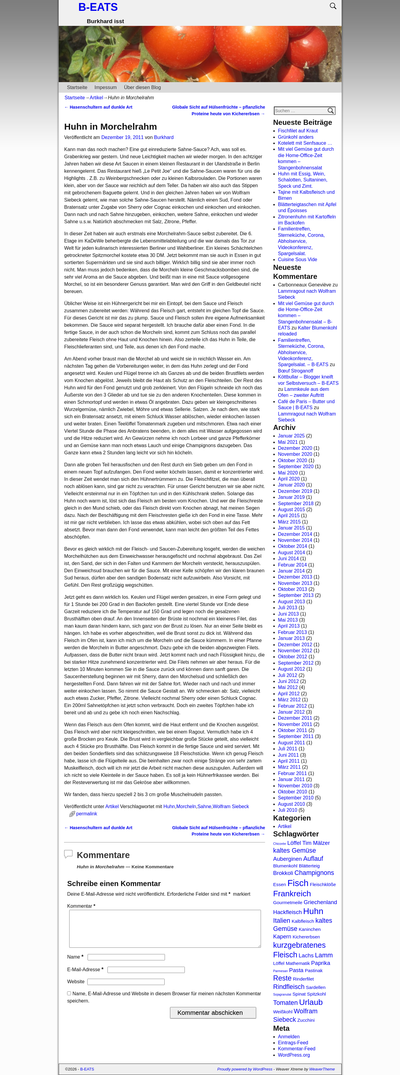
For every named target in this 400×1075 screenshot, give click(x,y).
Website (76, 988)
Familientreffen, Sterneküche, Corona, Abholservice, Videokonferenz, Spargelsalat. (301, 241)
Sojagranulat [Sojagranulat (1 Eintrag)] (282, 994)
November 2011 (295, 724)
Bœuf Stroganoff (295, 370)
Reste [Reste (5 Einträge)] (282, 978)
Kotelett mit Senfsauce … (305, 143)
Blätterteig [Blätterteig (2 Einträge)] (309, 865)
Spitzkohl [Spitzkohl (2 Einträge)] (316, 993)
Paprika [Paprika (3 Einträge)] (320, 963)
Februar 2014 (292, 564)
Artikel (96, 97)
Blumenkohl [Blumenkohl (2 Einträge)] (285, 865)
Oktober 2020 (292, 460)
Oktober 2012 (292, 656)
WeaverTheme (322, 1069)
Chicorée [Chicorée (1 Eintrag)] (279, 843)
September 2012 (296, 663)
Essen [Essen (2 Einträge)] (279, 884)
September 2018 (296, 503)
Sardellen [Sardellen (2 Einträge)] (315, 987)
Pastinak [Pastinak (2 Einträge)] (314, 970)
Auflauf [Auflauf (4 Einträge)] (313, 858)
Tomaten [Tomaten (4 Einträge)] (285, 1002)
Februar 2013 (292, 632)
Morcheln (186, 806)
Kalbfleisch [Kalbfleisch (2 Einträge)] (303, 921)
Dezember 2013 (295, 576)
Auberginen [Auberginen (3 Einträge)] (287, 859)
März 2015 (289, 521)
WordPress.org (294, 1055)
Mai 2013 (288, 619)
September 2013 (296, 595)
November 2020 (295, 454)
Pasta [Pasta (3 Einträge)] (296, 970)
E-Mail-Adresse (86, 976)
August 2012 (291, 669)
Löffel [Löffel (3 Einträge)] (294, 843)
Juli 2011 (287, 748)
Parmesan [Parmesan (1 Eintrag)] (280, 971)
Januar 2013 (291, 638)
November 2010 (295, 785)
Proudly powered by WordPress (244, 1069)
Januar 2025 (291, 435)
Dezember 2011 (295, 718)
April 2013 (289, 626)
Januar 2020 (291, 484)
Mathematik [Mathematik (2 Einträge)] (298, 963)
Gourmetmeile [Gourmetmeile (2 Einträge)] (287, 902)
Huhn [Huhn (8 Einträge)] (313, 911)
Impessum (106, 87)
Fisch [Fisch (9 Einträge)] (298, 883)
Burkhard (164, 137)
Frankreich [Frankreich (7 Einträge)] (292, 893)
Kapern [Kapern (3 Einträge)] (282, 936)
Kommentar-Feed (297, 1048)
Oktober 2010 (292, 791)
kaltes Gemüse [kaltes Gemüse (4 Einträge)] (294, 850)
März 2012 (289, 699)
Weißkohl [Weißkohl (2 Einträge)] (283, 1011)
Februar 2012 (292, 706)
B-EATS (98, 7)
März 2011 (289, 767)
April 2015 (289, 515)
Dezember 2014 (295, 534)
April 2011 (289, 761)
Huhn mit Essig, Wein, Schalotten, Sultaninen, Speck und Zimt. (303, 180)
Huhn (169, 806)
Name (76, 964)
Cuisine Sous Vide (297, 259)
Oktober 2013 (292, 589)
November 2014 (295, 540)
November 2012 (295, 650)
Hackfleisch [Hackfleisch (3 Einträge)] (287, 912)
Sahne (204, 806)
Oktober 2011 (292, 730)
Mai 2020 (288, 472)
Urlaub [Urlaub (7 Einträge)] (311, 1002)
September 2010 (296, 797)
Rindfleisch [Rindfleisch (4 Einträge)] (289, 986)
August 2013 (291, 601)
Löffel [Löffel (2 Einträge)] (279, 963)
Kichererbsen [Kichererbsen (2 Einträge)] (306, 936)
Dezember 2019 (295, 491)
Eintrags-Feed (293, 1042)
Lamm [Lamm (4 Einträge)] (324, 955)
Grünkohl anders (296, 137)
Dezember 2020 (295, 448)
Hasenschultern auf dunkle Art (98, 107)
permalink (86, 813)
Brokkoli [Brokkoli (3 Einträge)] (283, 873)
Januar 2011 (291, 779)
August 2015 (291, 509)
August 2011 (291, 742)
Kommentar (81, 906)
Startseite (77, 87)
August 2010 (291, 804)
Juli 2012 (287, 675)
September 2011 (296, 736)
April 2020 (289, 478)
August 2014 (291, 552)
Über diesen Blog (142, 87)
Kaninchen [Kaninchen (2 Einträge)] (310, 929)
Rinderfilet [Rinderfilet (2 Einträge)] (303, 978)
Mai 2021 (288, 442)
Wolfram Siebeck (231, 806)
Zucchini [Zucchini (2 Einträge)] (306, 1020)
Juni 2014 (288, 558)
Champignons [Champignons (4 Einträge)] (314, 872)
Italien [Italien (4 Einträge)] (281, 920)
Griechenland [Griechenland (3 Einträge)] (320, 902)
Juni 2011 (288, 755)
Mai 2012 (288, 687)
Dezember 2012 (295, 644)
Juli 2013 (287, 607)
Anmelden (289, 1036)
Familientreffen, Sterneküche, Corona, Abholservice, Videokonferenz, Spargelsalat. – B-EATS (303, 352)
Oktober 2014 (292, 546)
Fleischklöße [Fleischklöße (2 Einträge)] (323, 884)
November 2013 (295, 583)
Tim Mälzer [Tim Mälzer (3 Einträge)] (316, 843)
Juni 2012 (288, 681)
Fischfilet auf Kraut (298, 130)
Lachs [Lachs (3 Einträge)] (306, 955)
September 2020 (296, 466)
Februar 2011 (292, 773)
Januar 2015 (291, 527)
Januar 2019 (291, 497)
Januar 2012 (291, 712)
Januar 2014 (291, 570)
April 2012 (289, 693)
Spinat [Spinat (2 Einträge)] (299, 993)
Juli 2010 (287, 810)
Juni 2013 (288, 613)
